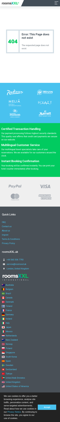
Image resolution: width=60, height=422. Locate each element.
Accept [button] (47, 407)
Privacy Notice (14, 412)
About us (6, 230)
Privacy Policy (8, 243)
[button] (18, 418)
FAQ (4, 222)
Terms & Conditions (11, 239)
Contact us (7, 226)
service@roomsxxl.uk (13, 264)
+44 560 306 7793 (12, 259)
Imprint (5, 235)
